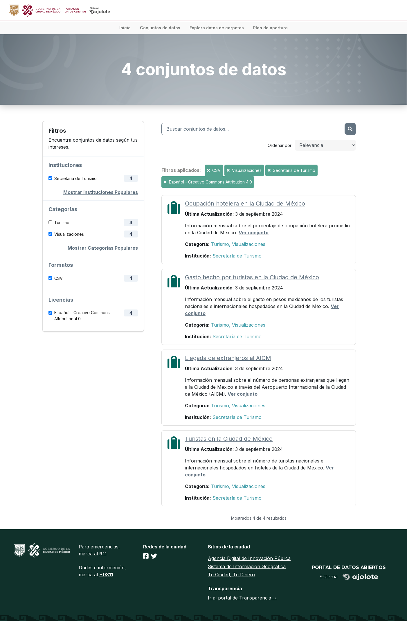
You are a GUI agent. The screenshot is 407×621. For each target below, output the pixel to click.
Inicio (125, 27)
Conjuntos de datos (160, 27)
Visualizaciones (69, 234)
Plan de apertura (270, 27)
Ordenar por (279, 145)
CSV (58, 278)
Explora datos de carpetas (217, 27)
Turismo (61, 222)
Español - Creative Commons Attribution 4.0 (82, 315)
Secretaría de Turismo (75, 178)
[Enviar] (350, 129)
